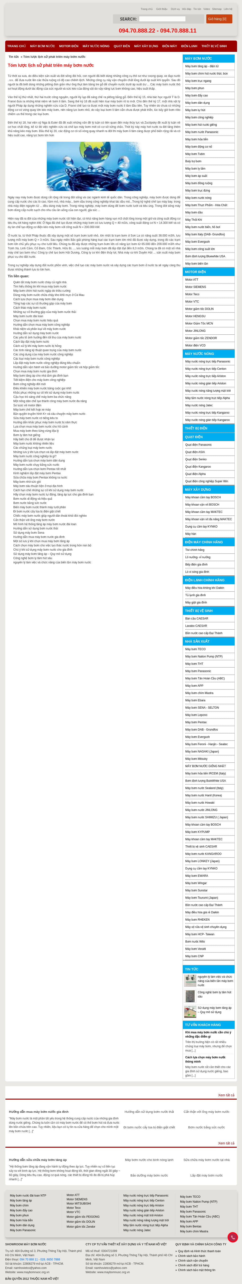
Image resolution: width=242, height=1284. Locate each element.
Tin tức (197, 9)
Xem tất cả (226, 1095)
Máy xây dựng (146, 46)
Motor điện (68, 46)
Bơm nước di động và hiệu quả (32, 498)
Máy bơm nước (42, 46)
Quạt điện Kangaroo (198, 466)
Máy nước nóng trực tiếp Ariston (205, 376)
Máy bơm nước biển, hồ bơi (202, 227)
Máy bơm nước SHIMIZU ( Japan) (206, 817)
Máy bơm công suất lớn (200, 249)
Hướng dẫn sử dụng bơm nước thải (35, 528)
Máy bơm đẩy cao (196, 95)
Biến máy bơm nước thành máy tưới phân (39, 507)
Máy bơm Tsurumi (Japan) (201, 897)
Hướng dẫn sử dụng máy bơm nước (36, 333)
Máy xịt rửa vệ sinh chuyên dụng (205, 927)
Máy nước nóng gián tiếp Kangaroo (207, 420)
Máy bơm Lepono (196, 715)
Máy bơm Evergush (197, 737)
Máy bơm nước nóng (198, 197)
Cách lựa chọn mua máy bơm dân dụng (38, 299)
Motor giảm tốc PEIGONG (83, 1216)
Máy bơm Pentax (196, 722)
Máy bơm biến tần (196, 263)
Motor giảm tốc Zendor (81, 1226)
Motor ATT (191, 279)
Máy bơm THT (194, 663)
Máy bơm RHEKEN (197, 919)
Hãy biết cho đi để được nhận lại (33, 439)
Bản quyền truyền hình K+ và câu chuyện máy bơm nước (49, 414)
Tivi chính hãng (194, 550)
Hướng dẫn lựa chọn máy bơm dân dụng (39, 460)
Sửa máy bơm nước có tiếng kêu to (35, 418)
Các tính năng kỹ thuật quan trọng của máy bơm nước (47, 350)
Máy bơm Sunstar (196, 890)
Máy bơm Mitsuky (196, 758)
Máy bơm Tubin (195, 154)
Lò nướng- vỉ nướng (197, 557)
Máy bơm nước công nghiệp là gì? (34, 456)
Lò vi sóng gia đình (197, 571)
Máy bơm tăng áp (21, 1200)
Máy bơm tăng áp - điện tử (202, 66)
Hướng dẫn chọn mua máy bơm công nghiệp (41, 324)
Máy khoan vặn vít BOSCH (202, 504)
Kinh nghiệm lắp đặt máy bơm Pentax (37, 473)
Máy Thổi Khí (193, 219)
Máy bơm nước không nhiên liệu (33, 443)
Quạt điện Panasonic (198, 444)
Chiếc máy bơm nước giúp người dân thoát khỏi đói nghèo (50, 515)
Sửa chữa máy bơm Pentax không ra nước (40, 477)
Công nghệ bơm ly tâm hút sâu (32, 558)
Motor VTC (192, 301)
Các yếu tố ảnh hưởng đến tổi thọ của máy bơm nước (47, 337)
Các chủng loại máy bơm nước (32, 447)
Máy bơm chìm (19, 1205)
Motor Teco (192, 294)
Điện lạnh (189, 46)
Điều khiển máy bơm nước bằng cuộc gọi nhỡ (42, 388)
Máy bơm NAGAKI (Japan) (202, 751)
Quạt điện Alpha (195, 474)
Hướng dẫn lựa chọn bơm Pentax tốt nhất (39, 469)
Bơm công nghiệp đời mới (29, 384)
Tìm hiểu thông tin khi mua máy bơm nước (40, 286)
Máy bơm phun (194, 88)
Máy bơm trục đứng (197, 190)
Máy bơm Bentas (190, 1226)
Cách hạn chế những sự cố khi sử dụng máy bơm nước (48, 490)
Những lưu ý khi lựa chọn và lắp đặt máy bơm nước (45, 452)
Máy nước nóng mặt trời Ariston (143, 1215)
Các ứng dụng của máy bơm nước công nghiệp (43, 354)
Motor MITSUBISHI (79, 1203)
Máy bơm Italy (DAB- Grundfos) (205, 234)
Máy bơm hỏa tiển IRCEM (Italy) (205, 773)
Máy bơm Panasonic (198, 671)
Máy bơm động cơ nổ (198, 146)
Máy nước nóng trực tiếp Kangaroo (207, 412)
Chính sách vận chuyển (193, 1260)
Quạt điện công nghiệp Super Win (206, 481)
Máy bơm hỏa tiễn (196, 139)
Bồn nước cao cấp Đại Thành (203, 633)
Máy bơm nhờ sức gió (27, 481)
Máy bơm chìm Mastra (199, 693)
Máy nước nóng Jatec (199, 405)
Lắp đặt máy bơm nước (206, 1175)
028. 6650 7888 (50, 1259)
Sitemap (217, 9)
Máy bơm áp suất (196, 176)
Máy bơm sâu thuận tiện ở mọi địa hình (38, 486)
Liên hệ (228, 9)
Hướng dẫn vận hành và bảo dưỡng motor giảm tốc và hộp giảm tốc (56, 367)
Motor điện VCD (195, 345)
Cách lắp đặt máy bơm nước (31, 341)
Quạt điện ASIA (195, 452)
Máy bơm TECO (195, 649)
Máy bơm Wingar (196, 883)
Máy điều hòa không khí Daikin (204, 588)
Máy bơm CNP (194, 956)
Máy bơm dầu (194, 212)
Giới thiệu (161, 9)
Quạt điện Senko (196, 459)
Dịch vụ (175, 9)
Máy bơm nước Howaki (199, 802)
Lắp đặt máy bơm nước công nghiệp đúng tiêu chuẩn (46, 363)
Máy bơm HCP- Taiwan (199, 934)
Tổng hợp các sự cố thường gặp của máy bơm (42, 303)
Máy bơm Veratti (195, 949)
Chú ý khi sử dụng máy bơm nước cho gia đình (42, 549)
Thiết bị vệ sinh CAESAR (201, 846)
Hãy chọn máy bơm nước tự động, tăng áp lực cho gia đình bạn (53, 494)
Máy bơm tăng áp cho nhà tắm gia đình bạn (40, 375)
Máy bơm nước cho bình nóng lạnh (149, 1160)
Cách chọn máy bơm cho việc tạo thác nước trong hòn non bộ (52, 545)
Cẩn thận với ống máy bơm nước (34, 520)
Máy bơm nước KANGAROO (203, 854)
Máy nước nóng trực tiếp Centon (205, 368)
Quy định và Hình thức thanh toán (199, 1251)
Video (206, 9)
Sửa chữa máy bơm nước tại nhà (206, 1160)
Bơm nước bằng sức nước (30, 503)
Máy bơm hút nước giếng (201, 124)
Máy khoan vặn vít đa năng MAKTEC (208, 519)
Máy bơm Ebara (195, 700)
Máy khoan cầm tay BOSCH (203, 497)
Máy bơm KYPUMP (197, 832)
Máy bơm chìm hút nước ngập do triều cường (41, 290)
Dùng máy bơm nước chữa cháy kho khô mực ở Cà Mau (48, 295)
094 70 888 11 (29, 1259)
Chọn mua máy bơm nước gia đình (35, 371)
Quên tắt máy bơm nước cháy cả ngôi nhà (39, 282)
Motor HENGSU (195, 316)
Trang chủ (147, 9)
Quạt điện (122, 46)
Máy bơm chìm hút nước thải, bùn (206, 73)
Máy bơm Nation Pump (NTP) (204, 656)
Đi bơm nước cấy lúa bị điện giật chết (36, 511)
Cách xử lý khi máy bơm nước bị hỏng (37, 346)
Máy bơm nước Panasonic (201, 132)
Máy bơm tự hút (195, 110)
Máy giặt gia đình (196, 602)
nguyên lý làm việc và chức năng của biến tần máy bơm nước (52, 562)
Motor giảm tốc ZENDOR (201, 338)
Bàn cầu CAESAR (196, 618)
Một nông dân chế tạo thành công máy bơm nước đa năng (50, 401)
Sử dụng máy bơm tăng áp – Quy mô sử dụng (42, 554)
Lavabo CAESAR (196, 625)
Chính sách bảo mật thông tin (196, 1270)
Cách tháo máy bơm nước (29, 307)
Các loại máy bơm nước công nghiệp (36, 358)
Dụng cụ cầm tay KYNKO (201, 526)
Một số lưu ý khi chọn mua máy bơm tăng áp (41, 541)
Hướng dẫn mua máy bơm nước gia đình (39, 537)
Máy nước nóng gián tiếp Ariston (205, 383)
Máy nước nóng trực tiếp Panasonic (207, 361)
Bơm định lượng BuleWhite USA (205, 780)
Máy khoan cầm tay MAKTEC (204, 512)
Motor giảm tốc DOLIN (199, 309)
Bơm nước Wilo (195, 941)
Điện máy (169, 46)
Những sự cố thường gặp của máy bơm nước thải (44, 312)
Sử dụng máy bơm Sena (28, 532)
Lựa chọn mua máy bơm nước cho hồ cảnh (40, 426)
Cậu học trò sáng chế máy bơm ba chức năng (42, 397)
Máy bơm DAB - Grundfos (201, 729)
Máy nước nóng (96, 46)
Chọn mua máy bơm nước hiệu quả (35, 320)
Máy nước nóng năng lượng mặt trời (208, 390)
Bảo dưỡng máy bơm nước (149, 1175)
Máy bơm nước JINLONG (201, 810)
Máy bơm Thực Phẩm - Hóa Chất (206, 205)
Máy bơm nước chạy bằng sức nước (36, 464)
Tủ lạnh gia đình (195, 595)
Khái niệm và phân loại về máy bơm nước (39, 329)
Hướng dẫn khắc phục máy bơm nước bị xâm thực (45, 422)
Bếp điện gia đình (196, 564)
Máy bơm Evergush (197, 241)
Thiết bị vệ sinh (214, 46)
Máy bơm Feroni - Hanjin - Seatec (206, 744)
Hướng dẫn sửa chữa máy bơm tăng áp (38, 1160)
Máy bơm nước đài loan (28, 316)
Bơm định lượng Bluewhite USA (205, 256)
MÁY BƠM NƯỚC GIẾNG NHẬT (205, 766)
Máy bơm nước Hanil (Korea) (203, 795)
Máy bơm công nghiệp (199, 117)
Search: (128, 19)
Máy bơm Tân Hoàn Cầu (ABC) (205, 678)
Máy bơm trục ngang (198, 81)
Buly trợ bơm (193, 161)
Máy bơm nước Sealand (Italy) (204, 788)
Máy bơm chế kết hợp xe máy (32, 409)
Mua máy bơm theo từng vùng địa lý (36, 430)
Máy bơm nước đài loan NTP (28, 1195)
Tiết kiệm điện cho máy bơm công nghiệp (39, 380)
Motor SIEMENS (195, 287)
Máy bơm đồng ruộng (198, 183)
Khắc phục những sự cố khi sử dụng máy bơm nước (46, 392)
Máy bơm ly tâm (195, 168)
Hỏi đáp (186, 9)
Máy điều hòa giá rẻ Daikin (202, 912)
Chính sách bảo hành (191, 1256)
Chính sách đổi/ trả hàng (193, 1265)
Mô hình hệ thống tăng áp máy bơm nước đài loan (44, 524)
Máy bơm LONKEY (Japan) (202, 861)
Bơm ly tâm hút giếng (26, 435)
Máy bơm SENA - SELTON (202, 707)
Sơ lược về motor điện (27, 405)
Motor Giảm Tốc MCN (199, 323)
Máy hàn (190, 534)
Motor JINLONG (195, 330)
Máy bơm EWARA (196, 875)
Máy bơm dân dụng (197, 102)
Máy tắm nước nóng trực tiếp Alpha (207, 398)
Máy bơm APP (194, 685)
